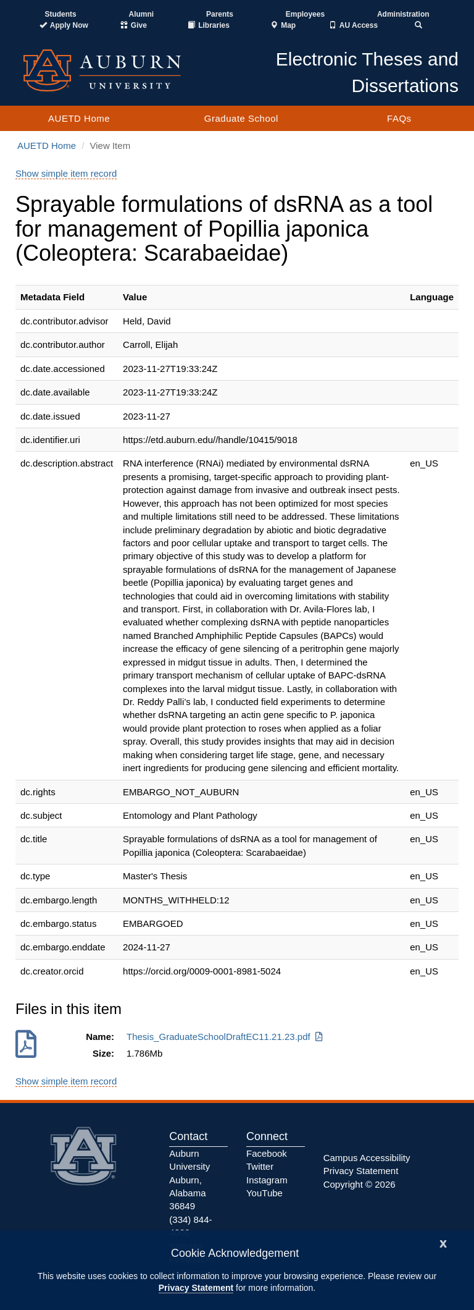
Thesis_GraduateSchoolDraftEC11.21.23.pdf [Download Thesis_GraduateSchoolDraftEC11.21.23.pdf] (226, 1036)
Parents (219, 14)
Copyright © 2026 (359, 1184)
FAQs (399, 118)
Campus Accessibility (366, 1157)
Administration (403, 14)
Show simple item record (66, 173)
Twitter (259, 1166)
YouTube (264, 1193)
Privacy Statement (196, 1288)
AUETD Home (79, 118)
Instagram (267, 1180)
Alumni (141, 14)
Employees (305, 14)
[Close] (443, 1242)
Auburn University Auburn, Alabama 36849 (189, 1180)
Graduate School (241, 118)
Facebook (266, 1153)
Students (60, 14)
